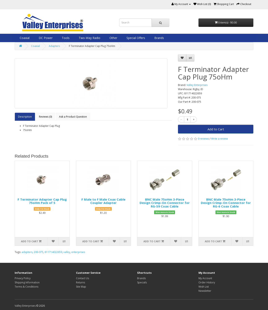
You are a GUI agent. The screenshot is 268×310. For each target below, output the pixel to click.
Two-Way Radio (89, 38)
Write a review (219, 138)
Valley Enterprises (197, 85)
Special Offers (135, 38)
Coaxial (24, 38)
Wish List (203, 286)
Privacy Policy (23, 278)
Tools (65, 38)
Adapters (54, 46)
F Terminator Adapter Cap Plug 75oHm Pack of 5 (42, 201)
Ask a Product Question (73, 116)
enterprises (78, 252)
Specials (142, 282)
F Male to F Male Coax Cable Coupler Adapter (103, 201)
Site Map (81, 286)
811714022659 (53, 252)
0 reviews (203, 138)
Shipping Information (27, 282)
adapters (27, 252)
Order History (206, 282)
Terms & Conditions (26, 286)
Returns (80, 282)
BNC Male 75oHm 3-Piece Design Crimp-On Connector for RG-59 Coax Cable (165, 202)
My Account (205, 278)
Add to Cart (215, 129)
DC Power (45, 38)
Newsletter (204, 291)
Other (113, 38)
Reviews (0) (45, 116)
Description (25, 116)
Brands (158, 38)
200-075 (38, 252)
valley (66, 252)
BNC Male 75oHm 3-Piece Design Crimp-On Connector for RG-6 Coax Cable (226, 202)
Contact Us (82, 278)
